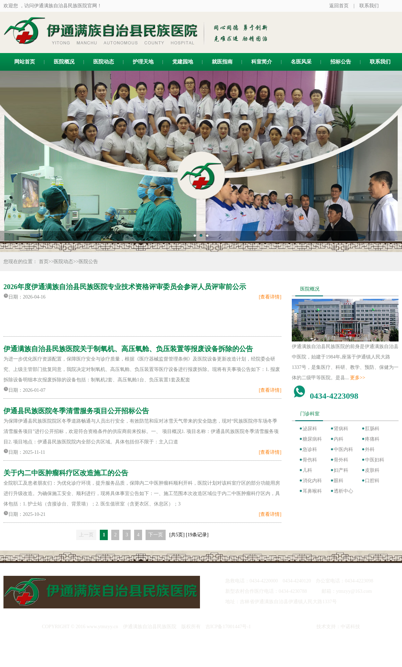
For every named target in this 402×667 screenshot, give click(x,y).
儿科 (307, 470)
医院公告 (88, 261)
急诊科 (310, 449)
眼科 (338, 480)
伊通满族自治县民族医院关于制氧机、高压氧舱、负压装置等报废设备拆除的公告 (128, 349)
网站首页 (24, 61)
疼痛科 (372, 439)
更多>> (357, 377)
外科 (370, 449)
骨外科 (341, 459)
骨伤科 (310, 459)
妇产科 (341, 470)
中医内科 (343, 449)
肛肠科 (372, 428)
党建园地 (182, 61)
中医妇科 (374, 459)
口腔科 (372, 480)
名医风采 (301, 61)
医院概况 (64, 61)
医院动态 (103, 61)
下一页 (155, 534)
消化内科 (312, 480)
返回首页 (339, 5)
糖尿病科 (312, 439)
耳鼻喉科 (312, 491)
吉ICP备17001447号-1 (228, 626)
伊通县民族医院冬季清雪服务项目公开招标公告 (76, 411)
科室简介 (261, 61)
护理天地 (143, 61)
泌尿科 (310, 428)
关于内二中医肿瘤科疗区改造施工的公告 (65, 473)
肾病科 (341, 428)
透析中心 (343, 491)
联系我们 (369, 5)
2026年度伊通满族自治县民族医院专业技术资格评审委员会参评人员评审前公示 (124, 287)
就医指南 (222, 61)
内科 (338, 439)
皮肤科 (372, 470)
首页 (44, 261)
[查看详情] (270, 297)
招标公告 (340, 61)
